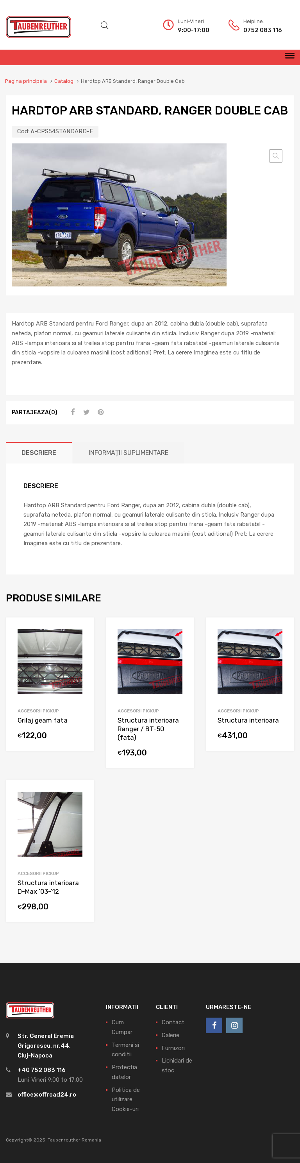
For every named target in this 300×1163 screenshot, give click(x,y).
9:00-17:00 (193, 30)
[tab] (39, 452)
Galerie (170, 1035)
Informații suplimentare (128, 452)
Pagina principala (26, 81)
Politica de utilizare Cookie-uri (126, 1099)
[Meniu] (290, 57)
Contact (173, 1022)
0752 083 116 (262, 30)
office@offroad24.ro (47, 1094)
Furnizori (173, 1048)
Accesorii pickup (38, 711)
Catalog (63, 81)
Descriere (38, 452)
